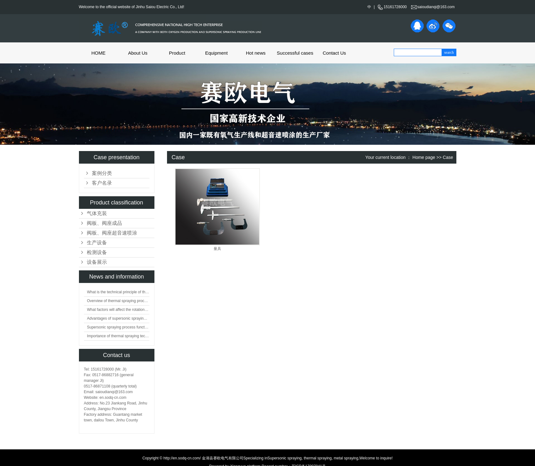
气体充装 (97, 213)
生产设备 (97, 242)
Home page (423, 157)
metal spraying (345, 458)
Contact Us (334, 53)
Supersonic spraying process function (118, 327)
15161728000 (392, 7)
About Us (138, 53)
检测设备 (97, 252)
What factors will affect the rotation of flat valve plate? (118, 309)
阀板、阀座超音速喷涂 (112, 233)
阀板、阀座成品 (104, 223)
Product (177, 53)
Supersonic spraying (284, 458)
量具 (217, 249)
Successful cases (295, 53)
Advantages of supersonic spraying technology (118, 318)
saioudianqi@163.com (433, 7)
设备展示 (97, 262)
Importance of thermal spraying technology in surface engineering (118, 336)
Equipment (216, 53)
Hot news (256, 53)
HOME (99, 53)
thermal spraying (317, 458)
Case (448, 157)
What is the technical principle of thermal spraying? (118, 292)
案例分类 (102, 173)
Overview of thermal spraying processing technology (118, 301)
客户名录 (102, 183)
